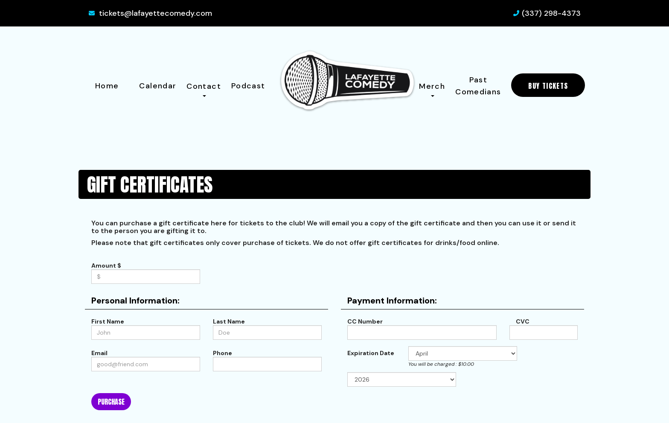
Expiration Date (370, 353)
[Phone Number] (267, 364)
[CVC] (543, 332)
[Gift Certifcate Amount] (145, 276)
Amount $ (106, 265)
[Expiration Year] (401, 379)
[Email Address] (145, 364)
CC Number (365, 321)
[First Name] (145, 332)
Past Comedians (478, 86)
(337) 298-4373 (551, 13)
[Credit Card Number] (422, 332)
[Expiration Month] (462, 353)
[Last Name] (267, 332)
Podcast (248, 86)
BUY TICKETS (548, 86)
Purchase (111, 402)
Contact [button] (203, 89)
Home (107, 86)
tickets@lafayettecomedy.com (155, 13)
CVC (521, 321)
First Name (107, 321)
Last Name (229, 321)
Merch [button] (432, 89)
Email (99, 353)
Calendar (157, 86)
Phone (222, 353)
